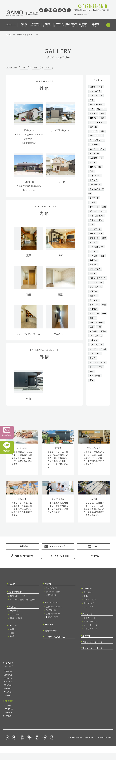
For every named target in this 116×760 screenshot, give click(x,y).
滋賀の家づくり (53, 620)
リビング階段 (95, 400)
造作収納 (93, 134)
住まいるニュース (54, 613)
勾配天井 (93, 271)
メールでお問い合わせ (59, 553)
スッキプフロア (96, 95)
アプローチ (94, 250)
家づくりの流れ (53, 598)
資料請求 (24, 553)
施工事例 (24, 25)
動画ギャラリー (53, 624)
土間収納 (93, 276)
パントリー (94, 159)
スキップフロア (96, 362)
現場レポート (51, 637)
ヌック (93, 379)
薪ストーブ (94, 211)
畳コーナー (94, 112)
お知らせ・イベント (19, 603)
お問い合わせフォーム (92, 649)
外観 (26, 67)
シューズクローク (97, 147)
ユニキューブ (89, 625)
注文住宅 (14, 618)
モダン (93, 233)
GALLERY (13, 632)
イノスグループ (90, 632)
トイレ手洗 (94, 327)
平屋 (103, 121)
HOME (12, 591)
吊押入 (102, 155)
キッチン (93, 366)
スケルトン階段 (96, 297)
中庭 (92, 108)
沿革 (86, 603)
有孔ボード (94, 202)
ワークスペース (96, 353)
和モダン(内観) (96, 172)
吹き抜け (93, 344)
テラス (93, 284)
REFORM (49, 631)
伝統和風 (93, 164)
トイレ (93, 392)
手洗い (93, 349)
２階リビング (95, 181)
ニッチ (93, 155)
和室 (92, 254)
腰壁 (92, 405)
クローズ (93, 138)
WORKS (12, 613)
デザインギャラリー (35, 25)
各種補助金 (51, 617)
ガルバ (93, 370)
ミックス (93, 263)
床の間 (93, 207)
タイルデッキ (95, 241)
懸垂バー (93, 310)
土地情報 (71, 25)
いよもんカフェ (91, 635)
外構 (60, 67)
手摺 (99, 340)
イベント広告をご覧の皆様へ (23, 606)
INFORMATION (16, 599)
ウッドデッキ (95, 190)
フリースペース (96, 301)
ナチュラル (94, 151)
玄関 (92, 215)
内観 (43, 67)
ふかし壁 (93, 267)
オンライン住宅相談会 (55, 643)
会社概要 (88, 599)
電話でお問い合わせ (24, 562)
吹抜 (92, 323)
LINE (95, 553)
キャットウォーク (97, 336)
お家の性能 (51, 602)
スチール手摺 (95, 91)
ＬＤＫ (93, 168)
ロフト (100, 331)
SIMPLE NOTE (90, 628)
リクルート (89, 613)
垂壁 (103, 138)
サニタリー (94, 314)
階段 (92, 396)
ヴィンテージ (95, 375)
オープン (93, 116)
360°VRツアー (90, 610)
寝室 (103, 267)
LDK (91, 237)
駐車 (101, 245)
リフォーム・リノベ (59, 25)
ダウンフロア (95, 280)
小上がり (93, 357)
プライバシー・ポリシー (93, 655)
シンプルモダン (96, 142)
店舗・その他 (16, 625)
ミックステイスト (97, 228)
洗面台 (93, 86)
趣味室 (93, 245)
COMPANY (87, 595)
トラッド (93, 185)
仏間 (92, 177)
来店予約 (95, 562)
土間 (92, 340)
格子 (103, 116)
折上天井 (101, 323)
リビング (101, 254)
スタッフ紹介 (90, 606)
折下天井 (93, 306)
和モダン (93, 121)
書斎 (101, 392)
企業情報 (83, 25)
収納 (101, 233)
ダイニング (94, 319)
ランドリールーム (97, 104)
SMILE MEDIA (51, 609)
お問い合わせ (95, 25)
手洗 (92, 99)
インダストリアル (97, 258)
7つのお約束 (51, 595)
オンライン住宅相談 (59, 562)
